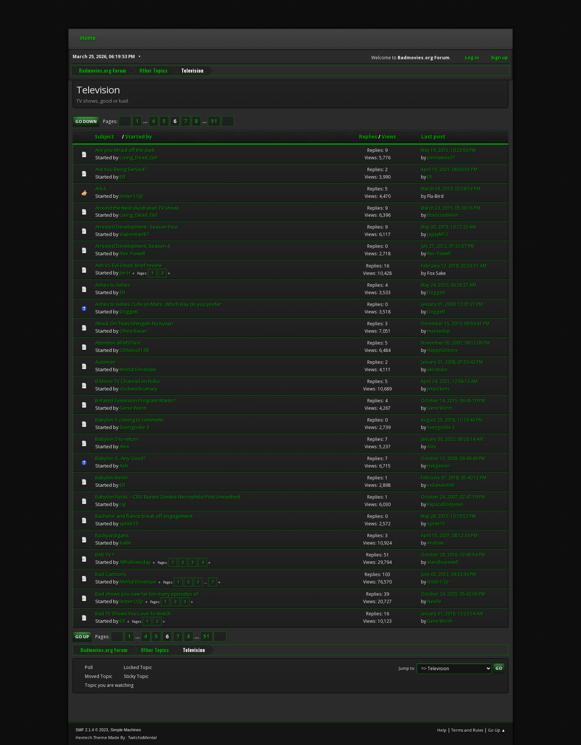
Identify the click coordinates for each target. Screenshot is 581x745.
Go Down (86, 121)
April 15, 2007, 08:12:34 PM (449, 535)
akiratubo (437, 369)
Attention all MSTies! (117, 342)
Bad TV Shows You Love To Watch (133, 613)
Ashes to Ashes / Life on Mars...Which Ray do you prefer (158, 304)
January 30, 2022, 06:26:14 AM (452, 439)
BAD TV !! (104, 554)
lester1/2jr (131, 196)
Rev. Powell (132, 253)
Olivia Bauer (133, 330)
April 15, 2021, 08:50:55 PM (449, 169)
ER (122, 176)
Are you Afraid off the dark (125, 150)
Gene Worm (133, 408)
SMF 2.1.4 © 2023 (92, 730)
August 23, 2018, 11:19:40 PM (451, 420)
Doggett (436, 292)
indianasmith (441, 485)
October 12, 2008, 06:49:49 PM (453, 458)
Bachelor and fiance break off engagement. (144, 516)
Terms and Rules (467, 730)
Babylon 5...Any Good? (120, 458)
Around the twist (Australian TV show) (137, 207)
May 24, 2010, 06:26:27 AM (448, 285)
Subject (108, 136)
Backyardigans (112, 535)
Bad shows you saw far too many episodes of (146, 594)
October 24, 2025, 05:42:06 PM (453, 594)
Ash (124, 465)
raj (123, 504)
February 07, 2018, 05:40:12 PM (453, 478)
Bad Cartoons (110, 574)
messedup (438, 331)
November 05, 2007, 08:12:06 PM (455, 343)
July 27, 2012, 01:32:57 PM (447, 246)
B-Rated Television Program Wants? (135, 400)
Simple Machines (125, 730)
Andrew (435, 543)
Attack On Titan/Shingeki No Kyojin (134, 323)
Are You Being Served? (120, 169)
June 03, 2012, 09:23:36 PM (448, 574)
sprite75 (129, 523)
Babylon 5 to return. (117, 439)
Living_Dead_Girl (138, 157)
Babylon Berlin (111, 477)
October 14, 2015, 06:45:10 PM (453, 401)
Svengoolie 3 (134, 427)
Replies (368, 136)
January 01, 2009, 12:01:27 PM (452, 304)
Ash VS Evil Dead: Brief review (128, 265)
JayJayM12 (437, 234)
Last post (433, 136)
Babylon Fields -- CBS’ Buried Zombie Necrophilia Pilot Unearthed (167, 496)
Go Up (82, 636)
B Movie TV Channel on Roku (127, 381)
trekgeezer (438, 466)
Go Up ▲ (496, 730)
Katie (125, 542)
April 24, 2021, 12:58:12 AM (449, 381)
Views (389, 136)
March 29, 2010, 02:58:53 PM (450, 189)
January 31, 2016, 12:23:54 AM (452, 614)
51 (214, 121)
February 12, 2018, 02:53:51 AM (454, 266)
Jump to (406, 668)
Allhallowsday (135, 562)
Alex (124, 446)
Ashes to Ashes (112, 285)
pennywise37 (441, 157)
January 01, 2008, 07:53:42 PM (452, 362)
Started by (138, 136)
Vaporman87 (134, 234)
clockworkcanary (138, 388)
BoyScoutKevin (442, 215)
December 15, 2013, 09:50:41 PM (455, 323)
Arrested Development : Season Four (136, 226)
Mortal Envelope (138, 369)
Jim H (125, 272)
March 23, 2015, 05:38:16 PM (450, 208)
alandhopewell (442, 562)
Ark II (100, 188)
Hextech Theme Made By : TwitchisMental (116, 737)
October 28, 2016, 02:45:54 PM (453, 555)
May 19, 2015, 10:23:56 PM (448, 150)
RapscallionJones (445, 504)
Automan (105, 362)
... (146, 121)
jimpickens (438, 389)
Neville (434, 601)
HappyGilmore (442, 350)
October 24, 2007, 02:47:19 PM (453, 497)
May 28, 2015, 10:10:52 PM (448, 516)
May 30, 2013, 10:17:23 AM (448, 227)
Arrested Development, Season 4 (132, 246)
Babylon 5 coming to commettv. (130, 419)
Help (441, 730)
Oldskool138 (134, 350)
